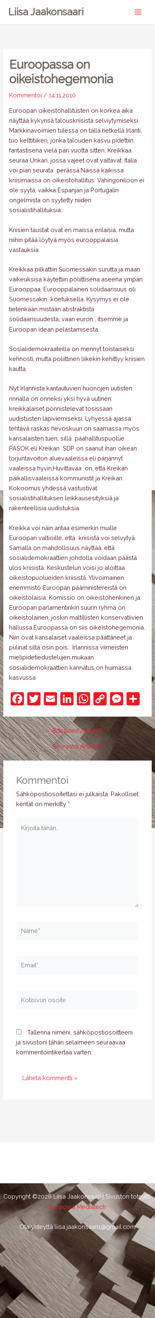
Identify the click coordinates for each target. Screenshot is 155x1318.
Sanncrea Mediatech (77, 1206)
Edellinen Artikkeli (77, 731)
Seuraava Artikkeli (77, 747)
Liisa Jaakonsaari (45, 12)
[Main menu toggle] (138, 12)
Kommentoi (25, 95)
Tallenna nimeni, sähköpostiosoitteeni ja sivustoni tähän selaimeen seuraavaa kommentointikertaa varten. (74, 1042)
